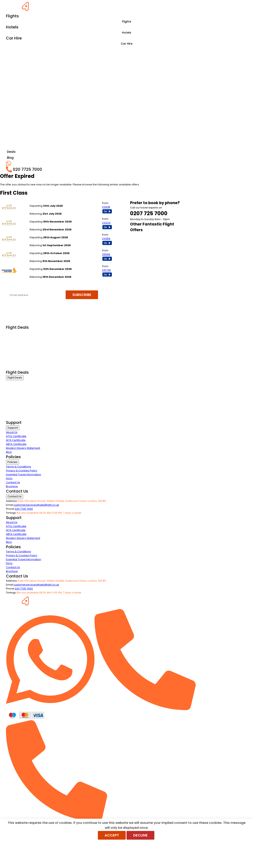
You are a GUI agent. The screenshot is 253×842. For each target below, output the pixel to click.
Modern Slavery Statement (23, 448)
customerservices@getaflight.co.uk (36, 505)
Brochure (12, 486)
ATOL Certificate (16, 436)
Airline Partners (15, 367)
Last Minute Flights (17, 352)
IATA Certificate (15, 440)
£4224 (106, 223)
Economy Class (16, 347)
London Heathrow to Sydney (48, 265)
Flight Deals (15, 377)
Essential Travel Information (23, 474)
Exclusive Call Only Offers (22, 362)
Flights (126, 21)
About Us (11, 432)
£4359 (106, 238)
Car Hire (126, 44)
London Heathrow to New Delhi (49, 202)
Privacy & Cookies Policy (21, 470)
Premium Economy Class (22, 342)
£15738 (106, 270)
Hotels (126, 33)
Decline (140, 835)
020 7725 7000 (24, 509)
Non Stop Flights (16, 357)
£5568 (106, 254)
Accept (112, 835)
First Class (12, 337)
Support (13, 428)
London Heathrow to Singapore (50, 218)
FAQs (9, 478)
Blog (9, 452)
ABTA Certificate (16, 444)
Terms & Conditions (18, 466)
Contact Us (13, 482)
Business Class (15, 332)
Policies (12, 462)
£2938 (106, 207)
